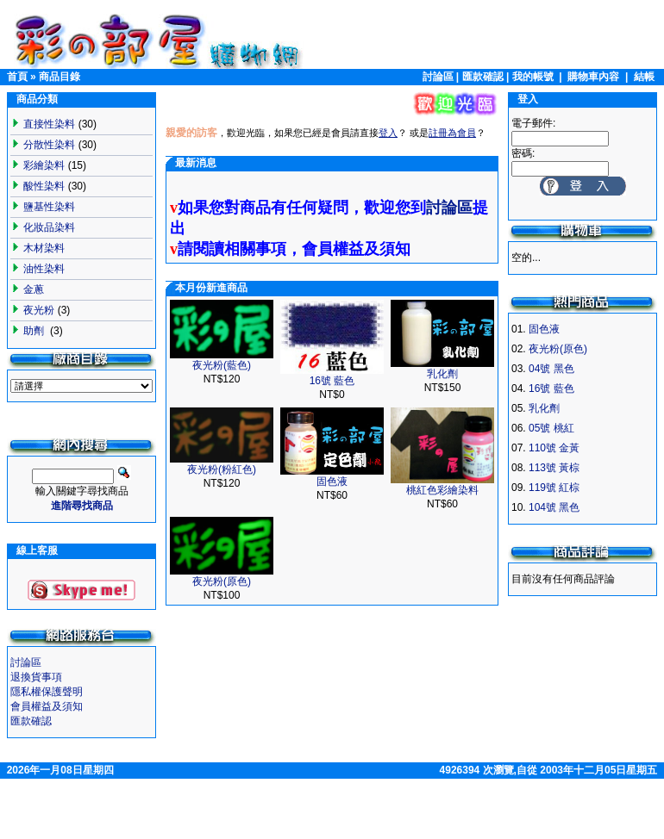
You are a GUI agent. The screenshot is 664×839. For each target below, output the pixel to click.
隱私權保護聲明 (46, 692)
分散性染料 (49, 145)
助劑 (35, 331)
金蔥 (33, 289)
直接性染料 (49, 124)
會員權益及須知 (46, 706)
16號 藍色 (332, 381)
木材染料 (44, 248)
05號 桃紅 (551, 428)
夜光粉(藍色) (221, 365)
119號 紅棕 (554, 488)
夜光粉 (38, 310)
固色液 (332, 481)
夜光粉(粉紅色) (221, 469)
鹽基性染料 (49, 207)
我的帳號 (533, 77)
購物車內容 (593, 77)
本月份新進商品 (211, 288)
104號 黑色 (554, 507)
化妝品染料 (49, 227)
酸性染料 (44, 186)
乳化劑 (442, 374)
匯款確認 (483, 77)
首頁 (17, 77)
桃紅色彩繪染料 (442, 490)
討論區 (438, 77)
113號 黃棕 (554, 468)
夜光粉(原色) (221, 581)
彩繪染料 (44, 165)
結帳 (644, 77)
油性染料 (44, 269)
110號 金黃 (554, 448)
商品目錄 (59, 77)
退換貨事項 (36, 677)
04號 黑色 (551, 369)
